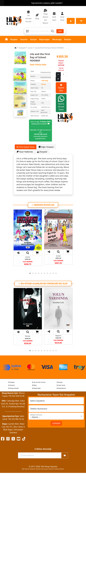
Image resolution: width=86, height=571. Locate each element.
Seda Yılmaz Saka (38, 64)
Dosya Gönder (13, 388)
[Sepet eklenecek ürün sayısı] (64, 74)
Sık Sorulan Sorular (39, 382)
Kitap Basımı (61, 388)
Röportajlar (44, 39)
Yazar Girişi (61, 385)
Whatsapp (57, 39)
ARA (60, 31)
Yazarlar (24, 39)
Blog (34, 385)
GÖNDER (56, 423)
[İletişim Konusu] (56, 416)
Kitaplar (14, 39)
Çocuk (30, 48)
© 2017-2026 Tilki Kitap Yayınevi (43, 466)
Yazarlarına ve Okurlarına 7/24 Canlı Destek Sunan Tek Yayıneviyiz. (43, 3)
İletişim (67, 39)
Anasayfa (22, 48)
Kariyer (33, 39)
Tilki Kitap (44, 81)
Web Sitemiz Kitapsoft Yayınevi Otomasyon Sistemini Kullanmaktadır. (43, 469)
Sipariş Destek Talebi (61, 103)
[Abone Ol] (64, 455)
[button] (30, 273)
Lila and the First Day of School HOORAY (49, 48)
